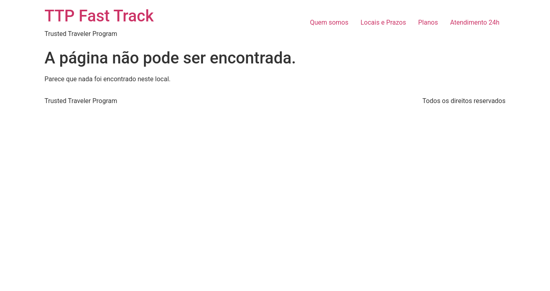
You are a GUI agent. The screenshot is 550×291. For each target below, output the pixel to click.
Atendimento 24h (474, 22)
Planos (428, 22)
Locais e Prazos (383, 22)
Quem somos (329, 22)
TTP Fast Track (99, 15)
